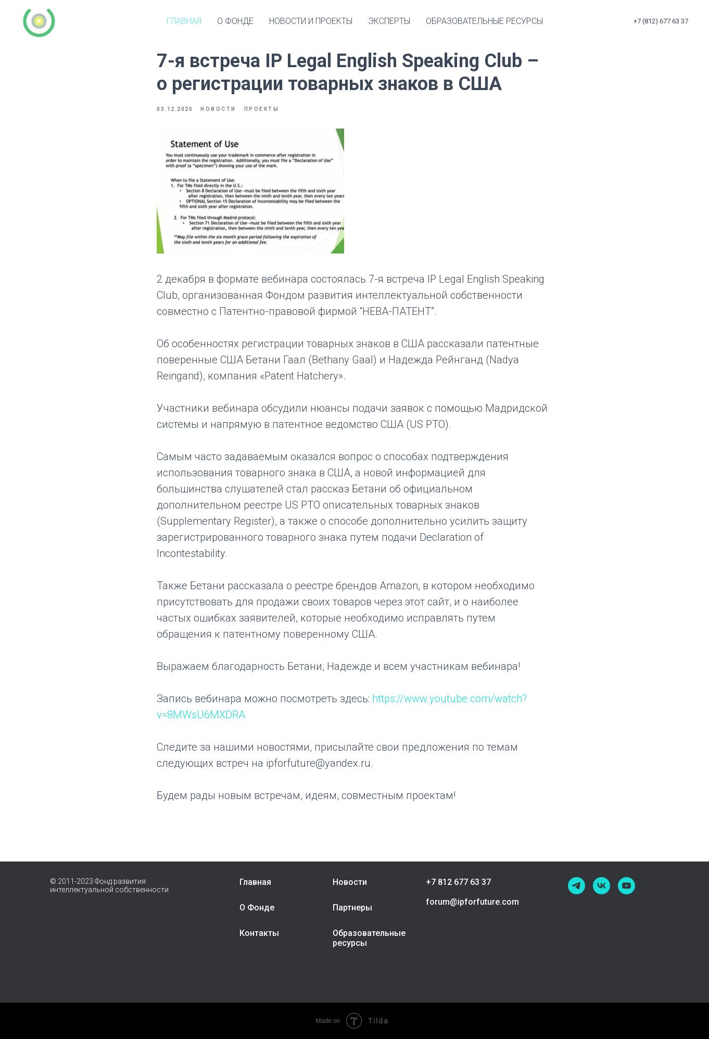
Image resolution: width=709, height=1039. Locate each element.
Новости (350, 882)
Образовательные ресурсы (484, 21)
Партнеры (352, 908)
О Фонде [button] (235, 21)
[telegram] (576, 885)
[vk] (601, 885)
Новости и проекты (310, 21)
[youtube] (626, 885)
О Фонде (256, 908)
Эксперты (389, 21)
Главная (184, 21)
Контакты (259, 933)
